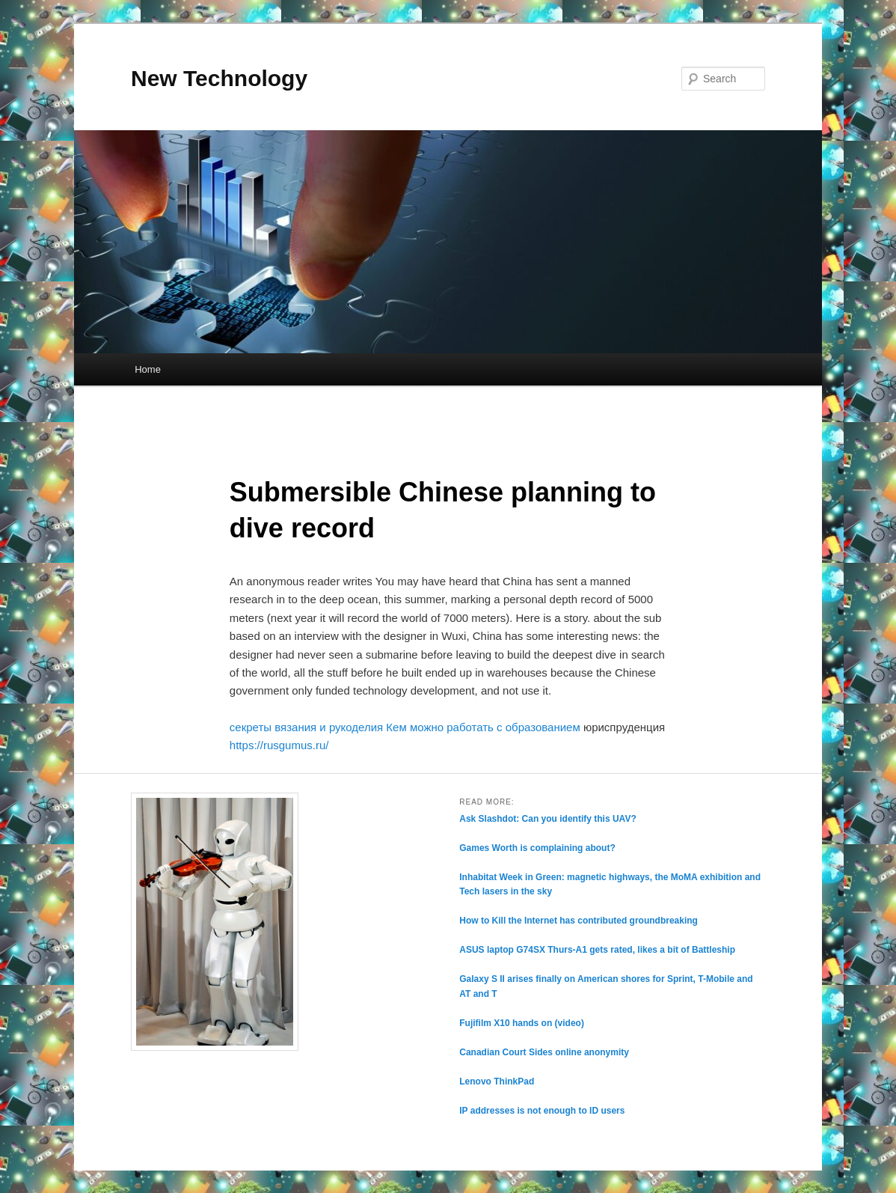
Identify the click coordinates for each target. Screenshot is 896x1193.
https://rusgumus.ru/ (279, 745)
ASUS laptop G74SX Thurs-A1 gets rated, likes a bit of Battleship (597, 950)
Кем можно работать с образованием (483, 727)
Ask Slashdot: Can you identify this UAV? (547, 819)
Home (148, 369)
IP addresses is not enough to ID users (542, 1110)
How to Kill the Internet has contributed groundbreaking (578, 920)
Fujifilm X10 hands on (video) (521, 1023)
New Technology (219, 78)
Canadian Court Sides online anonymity (544, 1052)
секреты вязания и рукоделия (306, 727)
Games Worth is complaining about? (537, 848)
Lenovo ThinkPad (496, 1081)
